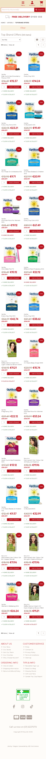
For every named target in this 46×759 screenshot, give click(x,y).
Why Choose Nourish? (10, 658)
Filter (23, 28)
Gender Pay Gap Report (32, 676)
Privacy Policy (29, 652)
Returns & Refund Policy (10, 671)
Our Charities (7, 655)
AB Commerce (33, 746)
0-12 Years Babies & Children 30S (34, 172)
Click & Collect (7, 666)
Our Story (5, 647)
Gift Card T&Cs (29, 674)
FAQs (26, 647)
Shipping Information (10, 668)
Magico (15, 746)
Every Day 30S (29, 76)
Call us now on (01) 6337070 (23, 727)
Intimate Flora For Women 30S (10, 221)
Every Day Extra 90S (31, 220)
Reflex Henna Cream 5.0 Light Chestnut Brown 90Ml (11, 363)
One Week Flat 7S (7, 269)
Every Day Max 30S (8, 316)
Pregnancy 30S (7, 411)
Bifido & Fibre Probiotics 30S (34, 269)
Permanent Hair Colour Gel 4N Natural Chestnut (33, 461)
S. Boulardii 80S (29, 509)
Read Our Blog (29, 668)
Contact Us (28, 650)
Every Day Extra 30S (8, 125)
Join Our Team (7, 652)
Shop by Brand (29, 671)
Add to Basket (14, 87)
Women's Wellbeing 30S (10, 606)
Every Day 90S (29, 316)
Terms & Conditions (31, 655)
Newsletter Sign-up (31, 666)
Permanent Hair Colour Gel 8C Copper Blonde (11, 558)
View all (11, 45)
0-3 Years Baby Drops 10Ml (33, 363)
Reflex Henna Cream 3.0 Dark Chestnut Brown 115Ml (34, 607)
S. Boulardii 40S (29, 125)
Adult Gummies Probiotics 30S (10, 461)
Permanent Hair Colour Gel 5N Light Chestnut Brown (33, 558)
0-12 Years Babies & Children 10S (11, 509)
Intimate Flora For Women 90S (33, 412)
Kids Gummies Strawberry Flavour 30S (10, 77)
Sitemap (27, 658)
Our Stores (6, 650)
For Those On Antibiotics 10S (11, 172)
